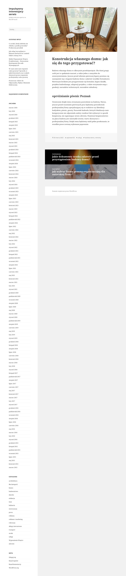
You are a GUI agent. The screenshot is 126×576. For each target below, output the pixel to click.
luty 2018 (12, 366)
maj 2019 (12, 331)
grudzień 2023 (13, 188)
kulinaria (12, 505)
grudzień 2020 (13, 293)
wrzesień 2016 (13, 415)
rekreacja (12, 523)
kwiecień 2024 (13, 174)
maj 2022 (12, 233)
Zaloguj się (12, 557)
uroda (11, 533)
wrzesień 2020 (13, 300)
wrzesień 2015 (13, 453)
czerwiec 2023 (13, 202)
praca (11, 512)
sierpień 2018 (13, 349)
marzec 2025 (13, 143)
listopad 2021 (13, 254)
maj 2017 (12, 391)
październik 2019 (14, 321)
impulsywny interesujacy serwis (16, 11)
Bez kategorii (13, 484)
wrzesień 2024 (13, 160)
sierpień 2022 (13, 223)
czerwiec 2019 (13, 328)
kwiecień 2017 (13, 394)
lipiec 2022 (12, 226)
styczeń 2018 (13, 370)
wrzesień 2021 (13, 261)
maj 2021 (12, 275)
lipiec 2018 (12, 352)
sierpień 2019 (13, 324)
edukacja (12, 498)
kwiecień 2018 (13, 359)
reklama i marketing (16, 519)
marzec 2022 (13, 240)
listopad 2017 (13, 373)
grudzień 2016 (13, 408)
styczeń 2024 (13, 184)
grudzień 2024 (13, 150)
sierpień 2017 (13, 380)
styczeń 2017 (13, 405)
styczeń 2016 (13, 439)
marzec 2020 (13, 314)
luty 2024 (12, 181)
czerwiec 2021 (13, 272)
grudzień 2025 (13, 118)
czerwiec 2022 (13, 230)
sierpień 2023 (13, 195)
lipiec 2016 (12, 422)
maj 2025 (12, 136)
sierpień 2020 (13, 303)
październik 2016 (14, 412)
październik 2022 (14, 219)
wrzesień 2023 (13, 191)
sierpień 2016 (13, 419)
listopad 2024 (13, 153)
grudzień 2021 (13, 251)
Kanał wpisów (13, 561)
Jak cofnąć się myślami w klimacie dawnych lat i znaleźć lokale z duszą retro (19, 53)
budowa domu (89, 138)
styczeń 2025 (13, 146)
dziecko (11, 495)
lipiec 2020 (12, 307)
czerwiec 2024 (13, 171)
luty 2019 (12, 335)
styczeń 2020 (13, 317)
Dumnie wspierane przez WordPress (64, 191)
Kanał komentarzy (15, 564)
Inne (10, 502)
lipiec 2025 (12, 129)
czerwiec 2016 (13, 425)
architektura (13, 481)
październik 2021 (14, 258)
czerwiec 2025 (13, 132)
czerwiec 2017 (13, 387)
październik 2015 (14, 450)
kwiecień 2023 (13, 205)
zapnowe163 (70, 138)
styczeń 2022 (13, 247)
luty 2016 (12, 436)
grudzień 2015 (13, 443)
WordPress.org (14, 568)
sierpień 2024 (13, 164)
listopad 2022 (13, 216)
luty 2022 (12, 244)
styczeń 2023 (13, 212)
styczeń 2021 (13, 289)
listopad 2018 (13, 345)
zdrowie (11, 544)
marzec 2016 (13, 432)
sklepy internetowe (15, 526)
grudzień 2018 (13, 342)
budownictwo (13, 491)
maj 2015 (12, 460)
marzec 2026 (13, 108)
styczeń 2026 (13, 115)
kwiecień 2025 (13, 139)
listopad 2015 (13, 446)
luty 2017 (12, 401)
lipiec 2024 (12, 167)
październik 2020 (14, 296)
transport (12, 530)
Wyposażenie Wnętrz (16, 540)
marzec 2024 (13, 177)
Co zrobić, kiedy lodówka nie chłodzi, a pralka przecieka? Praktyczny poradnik (18, 46)
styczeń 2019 (13, 338)
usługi (11, 537)
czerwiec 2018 (13, 356)
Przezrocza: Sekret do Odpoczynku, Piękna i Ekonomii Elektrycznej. (19, 83)
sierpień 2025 (13, 125)
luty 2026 (12, 111)
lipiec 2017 (12, 384)
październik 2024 (14, 157)
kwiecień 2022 (13, 237)
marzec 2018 (13, 363)
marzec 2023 (13, 209)
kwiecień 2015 (13, 464)
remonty (98, 138)
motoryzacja (13, 509)
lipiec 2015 (12, 457)
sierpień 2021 (13, 265)
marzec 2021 (13, 282)
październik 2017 (14, 377)
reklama (11, 516)
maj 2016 (12, 429)
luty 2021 (12, 286)
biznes (11, 488)
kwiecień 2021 (13, 279)
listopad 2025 (13, 122)
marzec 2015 (13, 467)
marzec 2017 (13, 398)
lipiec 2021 (12, 268)
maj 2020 (12, 310)
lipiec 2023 (12, 198)
